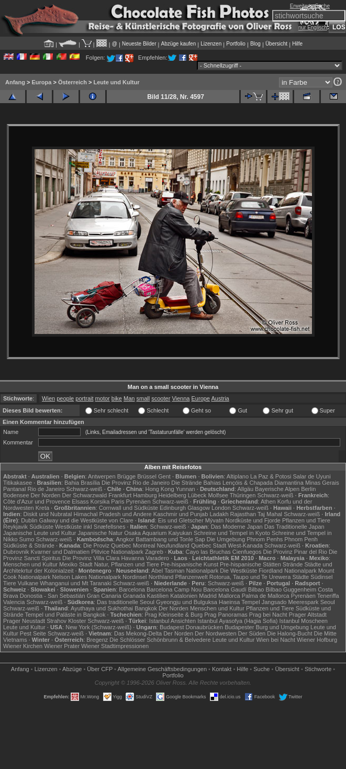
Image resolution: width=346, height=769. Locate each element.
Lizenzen (210, 44)
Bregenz (97, 640)
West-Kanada (245, 545)
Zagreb (154, 552)
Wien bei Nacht (275, 640)
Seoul (327, 602)
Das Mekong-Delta (138, 633)
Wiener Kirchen (22, 646)
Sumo (27, 539)
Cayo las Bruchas (208, 552)
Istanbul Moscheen (304, 621)
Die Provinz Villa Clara (90, 558)
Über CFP (100, 669)
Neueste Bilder (139, 44)
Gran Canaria (104, 596)
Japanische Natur (100, 533)
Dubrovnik (16, 552)
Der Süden (252, 633)
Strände (293, 564)
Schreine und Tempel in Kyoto (232, 533)
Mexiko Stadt (76, 564)
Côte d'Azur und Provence (36, 501)
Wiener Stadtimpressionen (115, 646)
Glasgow (198, 508)
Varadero (157, 558)
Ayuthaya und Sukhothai (102, 608)
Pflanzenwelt (191, 577)
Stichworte (318, 669)
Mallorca (229, 596)
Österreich (72, 82)
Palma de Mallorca (265, 596)
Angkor (125, 539)
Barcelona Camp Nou (174, 589)
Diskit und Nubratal (48, 514)
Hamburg (145, 495)
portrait (84, 398)
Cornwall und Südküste (128, 508)
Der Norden (46, 495)
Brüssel (147, 476)
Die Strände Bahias (196, 483)
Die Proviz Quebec (107, 545)
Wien (48, 398)
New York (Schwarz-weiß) (98, 627)
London (221, 508)
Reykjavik (15, 526)
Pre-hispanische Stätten (250, 564)
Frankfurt (119, 495)
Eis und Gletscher (181, 520)
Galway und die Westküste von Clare (86, 520)
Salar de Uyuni (311, 476)
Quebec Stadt (208, 545)
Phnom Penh (301, 539)
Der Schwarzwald (84, 495)
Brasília (90, 483)
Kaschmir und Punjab (180, 514)
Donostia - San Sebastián (52, 596)
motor (102, 398)
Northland (161, 577)
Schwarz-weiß (84, 489)
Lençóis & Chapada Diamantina (263, 483)
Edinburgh (173, 508)
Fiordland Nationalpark (288, 570)
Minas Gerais (322, 483)
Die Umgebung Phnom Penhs (245, 539)
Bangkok (146, 608)
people (65, 398)
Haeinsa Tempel (239, 602)
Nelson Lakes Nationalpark (86, 577)
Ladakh (218, 514)
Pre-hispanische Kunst (189, 564)
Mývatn (214, 520)
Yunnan (185, 489)
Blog (255, 44)
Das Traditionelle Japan (294, 526)
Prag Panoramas (226, 614)
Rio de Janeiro (46, 489)
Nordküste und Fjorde (253, 520)
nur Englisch (312, 27)
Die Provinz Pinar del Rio (295, 552)
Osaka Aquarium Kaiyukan (158, 533)
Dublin (29, 520)
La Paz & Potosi (270, 476)
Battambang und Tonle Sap (170, 539)
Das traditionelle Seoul (125, 602)
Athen (268, 501)
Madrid (208, 596)
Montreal (144, 545)
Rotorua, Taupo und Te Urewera (250, 577)
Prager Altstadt (308, 614)
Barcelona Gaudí (225, 589)
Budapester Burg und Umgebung (267, 627)
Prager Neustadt (24, 621)
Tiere (9, 583)
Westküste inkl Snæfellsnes (90, 526)
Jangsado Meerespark (290, 602)
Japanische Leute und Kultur (39, 533)
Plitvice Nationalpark (117, 552)
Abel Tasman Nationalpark (184, 570)
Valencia (14, 602)
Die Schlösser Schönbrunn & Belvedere (159, 640)
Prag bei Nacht (268, 614)
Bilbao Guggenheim (290, 589)
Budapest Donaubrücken (191, 627)
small (143, 398)
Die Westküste (238, 570)
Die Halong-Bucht (289, 633)
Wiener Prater (62, 646)
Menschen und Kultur (30, 564)
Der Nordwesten (215, 633)
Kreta (42, 508)
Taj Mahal (270, 514)
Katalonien (183, 596)
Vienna (180, 398)
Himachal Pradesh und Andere (113, 514)
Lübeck (197, 495)
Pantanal (14, 489)
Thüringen (243, 495)
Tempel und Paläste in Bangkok (65, 614)
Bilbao (256, 589)
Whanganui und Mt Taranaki (75, 583)
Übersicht (276, 44)
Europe (201, 398)
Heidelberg (172, 495)
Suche (261, 669)
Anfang (15, 82)
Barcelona (132, 589)
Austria (220, 398)
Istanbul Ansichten (172, 621)
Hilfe (297, 44)
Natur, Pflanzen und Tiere (126, 564)
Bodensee (16, 495)
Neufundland (173, 545)
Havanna (132, 558)
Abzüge (72, 669)
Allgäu (245, 489)
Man (129, 398)
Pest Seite (33, 633)
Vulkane (28, 583)
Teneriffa (328, 596)
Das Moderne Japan (237, 526)
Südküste (41, 526)
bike (116, 398)
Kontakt (221, 669)
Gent (164, 476)
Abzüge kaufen (178, 44)
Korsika (100, 501)
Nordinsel (134, 577)
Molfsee (218, 495)
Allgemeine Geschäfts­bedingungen (162, 669)
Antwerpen (102, 476)
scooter (160, 398)
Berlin (308, 489)
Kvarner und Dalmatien (60, 552)
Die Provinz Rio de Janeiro (136, 483)
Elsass (80, 501)
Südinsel (321, 577)
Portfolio (235, 44)
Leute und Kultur (116, 82)
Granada (134, 596)
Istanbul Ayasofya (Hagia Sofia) (237, 621)
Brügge (126, 476)
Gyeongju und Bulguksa (186, 602)
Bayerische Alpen (277, 489)
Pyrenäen (138, 501)
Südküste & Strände (28, 545)
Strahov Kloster (66, 621)
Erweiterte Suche (310, 6)
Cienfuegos (247, 552)
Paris (117, 501)
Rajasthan (243, 514)
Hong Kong (160, 489)
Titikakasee (17, 483)
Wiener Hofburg (317, 640)
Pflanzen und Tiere (306, 520)
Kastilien (158, 596)
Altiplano (238, 476)
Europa (41, 82)
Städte (300, 577)
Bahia (71, 483)
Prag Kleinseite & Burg (174, 614)
